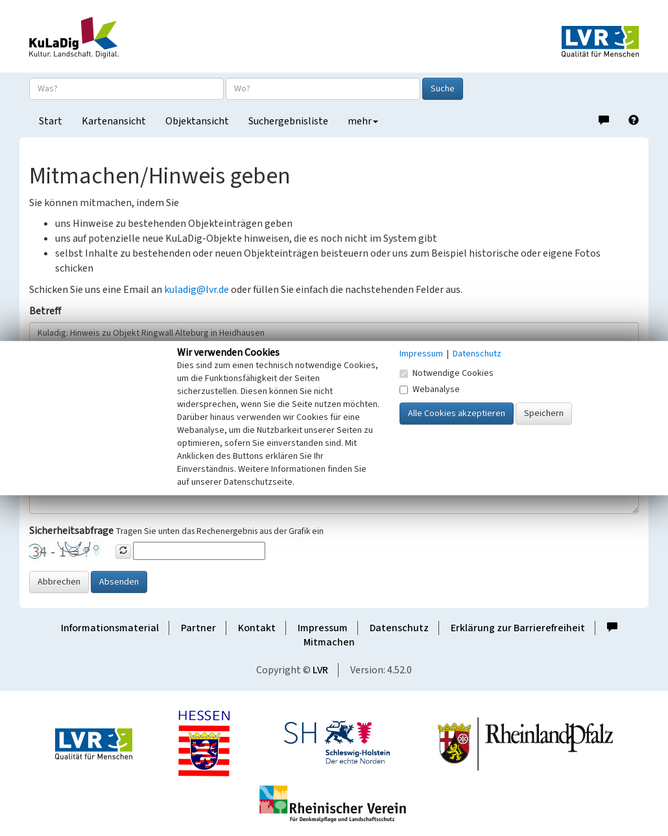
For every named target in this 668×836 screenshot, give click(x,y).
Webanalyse (430, 389)
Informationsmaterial (110, 628)
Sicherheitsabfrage (71, 531)
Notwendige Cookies (447, 373)
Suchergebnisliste (288, 121)
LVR (320, 670)
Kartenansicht (114, 121)
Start (50, 121)
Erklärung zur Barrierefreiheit (518, 628)
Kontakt (257, 628)
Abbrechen (59, 581)
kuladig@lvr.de (196, 290)
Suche (443, 88)
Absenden (119, 581)
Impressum (323, 628)
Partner (198, 628)
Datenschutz (399, 628)
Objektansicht (197, 121)
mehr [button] (363, 121)
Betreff (45, 311)
